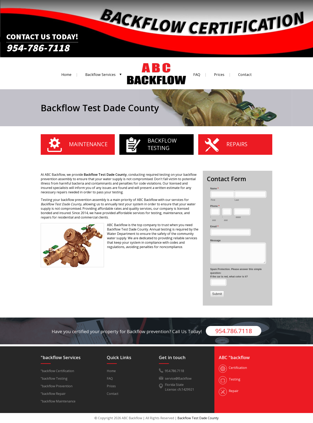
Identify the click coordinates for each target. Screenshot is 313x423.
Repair (234, 391)
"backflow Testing (54, 378)
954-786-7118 (37, 46)
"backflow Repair (53, 393)
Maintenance (88, 144)
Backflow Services (100, 74)
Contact (245, 74)
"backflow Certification (57, 371)
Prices (219, 74)
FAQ (196, 74)
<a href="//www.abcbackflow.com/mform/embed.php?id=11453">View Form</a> (237, 242)
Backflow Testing (162, 144)
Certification (238, 367)
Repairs (236, 144)
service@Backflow (178, 378)
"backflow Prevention (56, 386)
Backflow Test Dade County (198, 418)
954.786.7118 (233, 331)
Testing (234, 379)
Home (66, 74)
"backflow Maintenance (58, 401)
